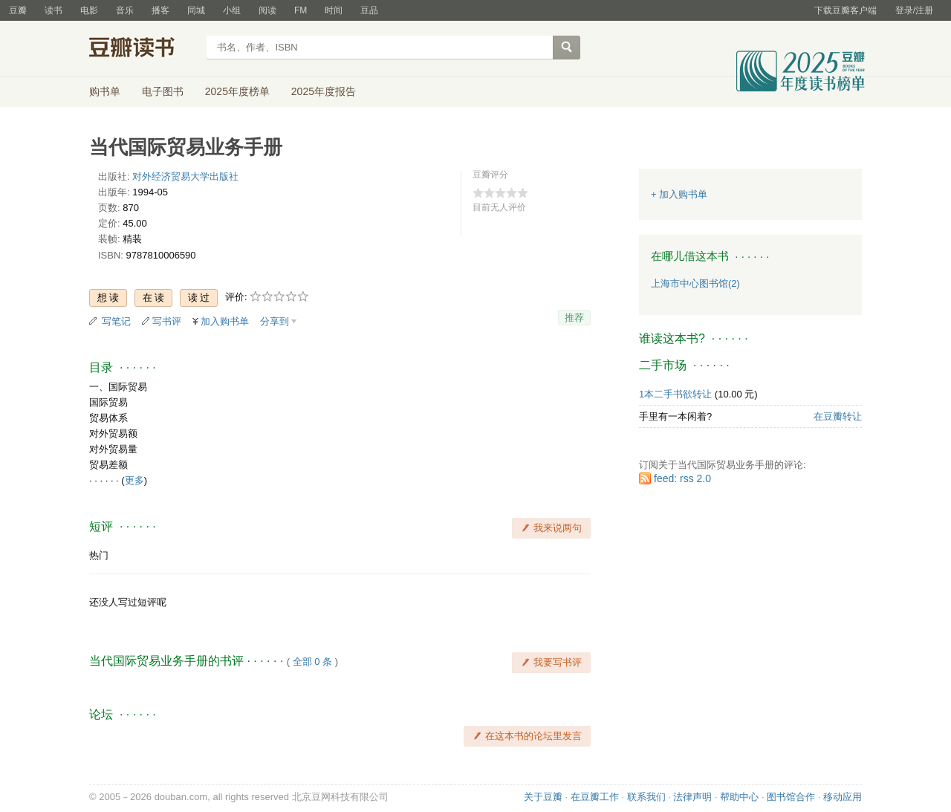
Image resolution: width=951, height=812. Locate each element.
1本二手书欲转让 (675, 394)
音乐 (125, 10)
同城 (196, 10)
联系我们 (646, 796)
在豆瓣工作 (595, 796)
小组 (232, 10)
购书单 (104, 91)
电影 (89, 10)
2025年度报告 (323, 91)
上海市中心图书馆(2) (695, 283)
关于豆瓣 (543, 796)
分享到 (274, 321)
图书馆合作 (791, 796)
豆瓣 (18, 10)
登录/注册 (914, 10)
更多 (134, 480)
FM (300, 10)
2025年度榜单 (237, 91)
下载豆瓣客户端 (845, 10)
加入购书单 (225, 321)
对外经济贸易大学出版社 (185, 176)
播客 (160, 10)
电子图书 (163, 91)
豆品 (369, 10)
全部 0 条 (312, 661)
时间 (334, 10)
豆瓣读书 (143, 49)
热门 (98, 555)
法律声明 (692, 796)
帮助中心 (739, 796)
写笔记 (116, 321)
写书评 (166, 321)
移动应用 (842, 796)
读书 (53, 10)
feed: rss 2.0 (682, 478)
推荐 (574, 317)
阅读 (267, 10)
